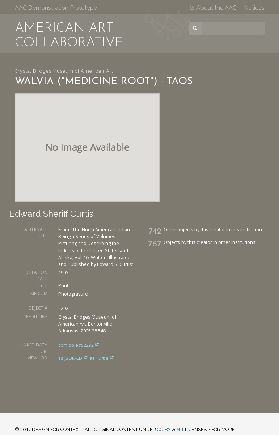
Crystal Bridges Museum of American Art (64, 71)
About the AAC (213, 7)
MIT (180, 429)
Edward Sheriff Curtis (51, 213)
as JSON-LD (73, 358)
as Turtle (102, 358)
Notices (254, 7)
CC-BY (164, 429)
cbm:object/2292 (79, 345)
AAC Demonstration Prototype (56, 7)
